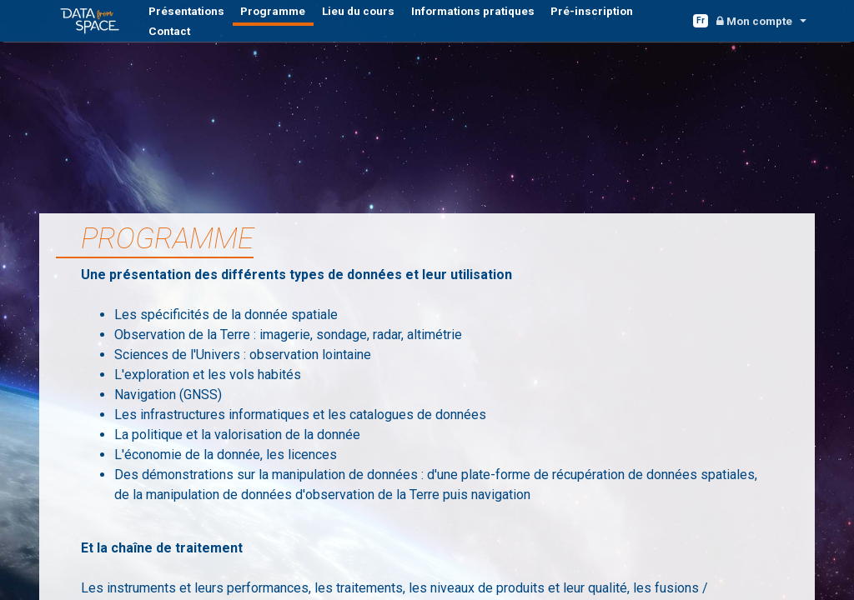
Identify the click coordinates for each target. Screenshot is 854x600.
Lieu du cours (317, 24)
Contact (572, 24)
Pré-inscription (508, 24)
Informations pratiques (411, 24)
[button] (760, 24)
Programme (249, 24)
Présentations (179, 24)
